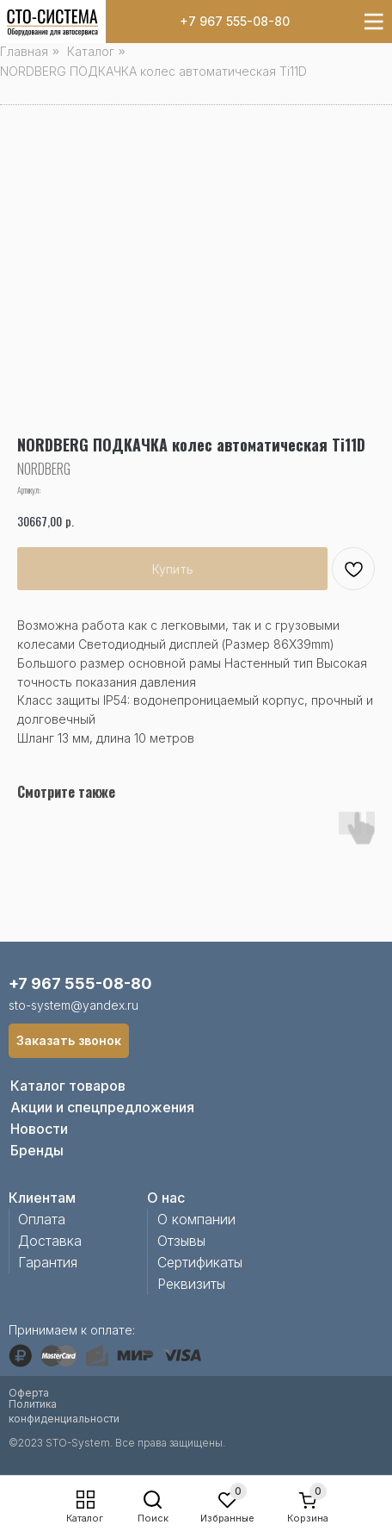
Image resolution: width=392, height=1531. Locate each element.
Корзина (307, 1518)
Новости (39, 1128)
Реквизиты (191, 1283)
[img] (52, 22)
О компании (196, 1219)
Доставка (50, 1240)
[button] (69, 1041)
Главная (24, 51)
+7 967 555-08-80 (235, 21)
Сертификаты (199, 1262)
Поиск (153, 1518)
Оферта (29, 1392)
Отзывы (181, 1240)
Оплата (41, 1219)
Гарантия (47, 1262)
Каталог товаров (68, 1085)
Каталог (84, 1518)
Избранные (227, 1518)
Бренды (37, 1150)
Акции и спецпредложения (102, 1107)
